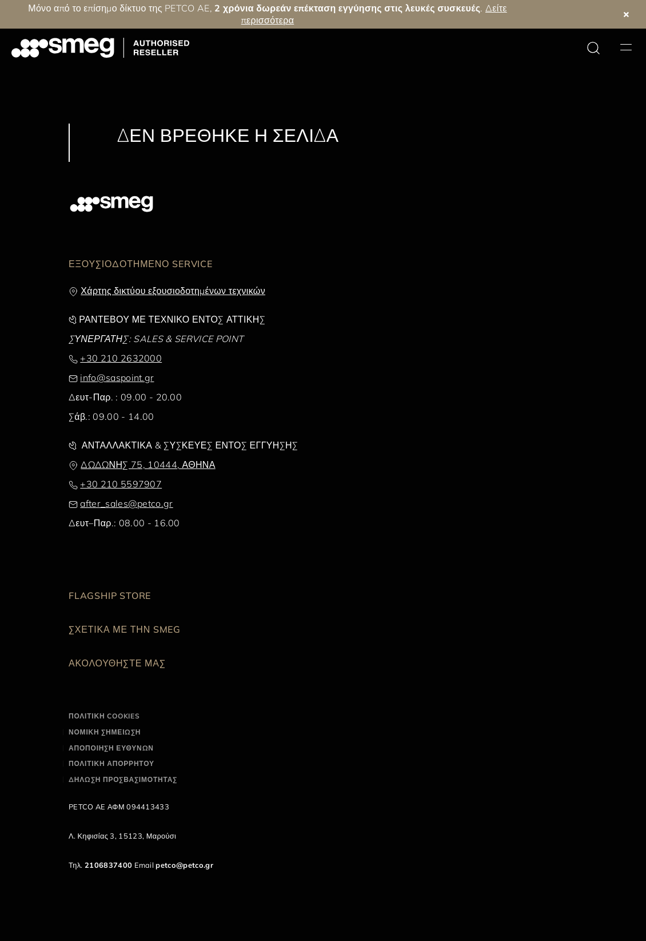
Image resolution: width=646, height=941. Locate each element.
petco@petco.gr (184, 864)
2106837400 (108, 864)
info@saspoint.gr (117, 377)
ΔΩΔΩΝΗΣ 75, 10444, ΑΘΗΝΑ (148, 464)
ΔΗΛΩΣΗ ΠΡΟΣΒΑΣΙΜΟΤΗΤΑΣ (123, 779)
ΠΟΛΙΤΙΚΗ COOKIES (104, 716)
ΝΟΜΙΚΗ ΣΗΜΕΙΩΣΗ (105, 732)
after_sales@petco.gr (126, 503)
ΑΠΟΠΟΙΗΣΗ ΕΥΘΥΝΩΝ (111, 748)
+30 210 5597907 (121, 484)
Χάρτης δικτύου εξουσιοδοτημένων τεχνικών (173, 290)
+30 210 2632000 (121, 358)
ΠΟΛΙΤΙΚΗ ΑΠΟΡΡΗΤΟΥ (111, 763)
